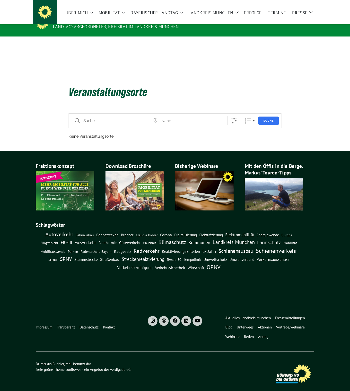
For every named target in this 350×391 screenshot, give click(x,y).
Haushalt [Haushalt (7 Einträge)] (149, 235)
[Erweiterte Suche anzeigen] (234, 113)
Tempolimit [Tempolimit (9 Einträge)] (192, 252)
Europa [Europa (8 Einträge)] (286, 227)
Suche (268, 113)
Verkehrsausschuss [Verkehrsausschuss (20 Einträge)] (273, 252)
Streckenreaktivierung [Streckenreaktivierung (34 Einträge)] (143, 252)
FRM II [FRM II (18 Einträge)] (66, 235)
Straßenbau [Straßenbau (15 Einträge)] (109, 251)
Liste (248, 113)
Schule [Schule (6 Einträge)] (53, 252)
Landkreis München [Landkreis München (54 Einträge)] (234, 234)
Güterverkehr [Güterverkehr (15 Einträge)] (129, 234)
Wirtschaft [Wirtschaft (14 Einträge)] (196, 260)
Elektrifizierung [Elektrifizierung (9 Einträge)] (211, 227)
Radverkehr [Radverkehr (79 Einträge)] (146, 243)
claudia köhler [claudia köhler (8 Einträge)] (147, 227)
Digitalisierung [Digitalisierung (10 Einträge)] (185, 227)
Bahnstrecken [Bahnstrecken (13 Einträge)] (107, 227)
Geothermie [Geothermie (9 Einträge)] (107, 235)
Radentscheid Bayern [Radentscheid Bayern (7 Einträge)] (96, 244)
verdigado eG (120, 362)
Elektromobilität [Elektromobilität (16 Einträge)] (239, 227)
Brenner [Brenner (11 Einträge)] (127, 227)
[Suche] (299, 4)
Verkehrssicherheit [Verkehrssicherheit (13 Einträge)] (170, 260)
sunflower (73, 362)
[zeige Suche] (305, 4)
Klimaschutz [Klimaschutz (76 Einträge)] (172, 234)
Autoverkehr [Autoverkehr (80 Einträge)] (59, 226)
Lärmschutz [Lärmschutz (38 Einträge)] (269, 235)
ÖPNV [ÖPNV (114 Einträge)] (213, 259)
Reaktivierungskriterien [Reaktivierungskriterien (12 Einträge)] (181, 243)
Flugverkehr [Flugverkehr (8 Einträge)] (49, 235)
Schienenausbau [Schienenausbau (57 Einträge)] (236, 243)
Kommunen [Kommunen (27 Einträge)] (199, 235)
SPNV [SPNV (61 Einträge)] (66, 251)
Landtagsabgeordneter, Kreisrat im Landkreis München (116, 26)
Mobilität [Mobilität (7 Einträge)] (290, 235)
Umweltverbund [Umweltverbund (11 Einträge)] (241, 251)
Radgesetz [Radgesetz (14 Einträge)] (122, 243)
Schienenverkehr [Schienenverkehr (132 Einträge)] (276, 243)
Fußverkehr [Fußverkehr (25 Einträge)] (85, 235)
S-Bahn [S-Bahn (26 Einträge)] (209, 243)
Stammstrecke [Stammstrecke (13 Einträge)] (86, 251)
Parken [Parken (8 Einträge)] (73, 244)
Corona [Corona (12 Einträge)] (166, 227)
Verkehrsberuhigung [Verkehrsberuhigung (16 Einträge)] (135, 260)
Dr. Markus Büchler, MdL (85, 19)
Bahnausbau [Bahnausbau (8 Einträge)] (85, 227)
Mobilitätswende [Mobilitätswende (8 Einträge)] (53, 244)
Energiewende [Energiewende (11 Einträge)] (268, 227)
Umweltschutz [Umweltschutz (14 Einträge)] (215, 251)
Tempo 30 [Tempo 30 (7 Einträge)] (174, 252)
